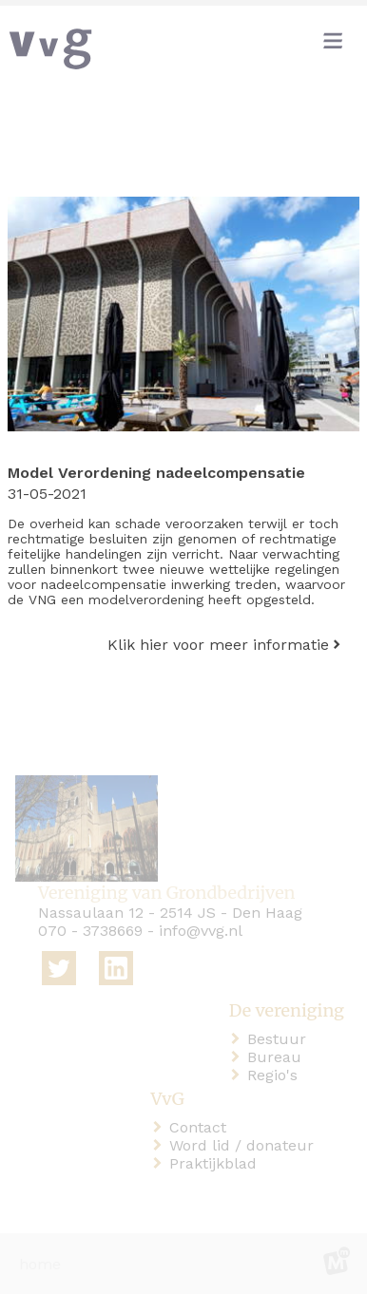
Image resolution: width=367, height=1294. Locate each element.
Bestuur (280, 1039)
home (40, 1264)
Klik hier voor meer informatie (218, 645)
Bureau (278, 1057)
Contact (201, 1127)
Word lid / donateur (245, 1145)
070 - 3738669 (90, 931)
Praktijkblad (217, 1163)
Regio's (276, 1075)
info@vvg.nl (200, 931)
